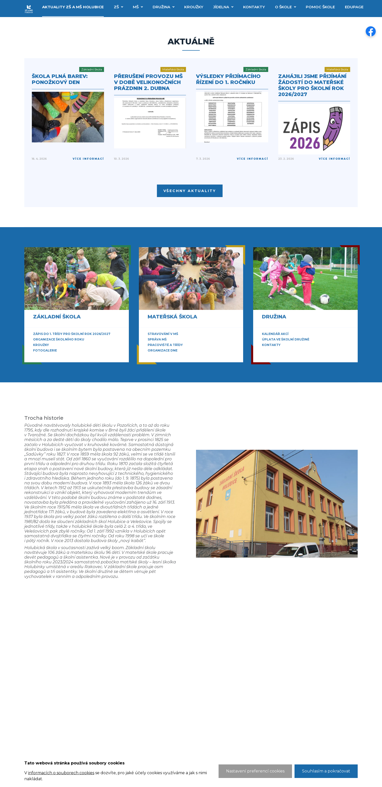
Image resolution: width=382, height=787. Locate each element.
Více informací (88, 158)
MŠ (136, 7)
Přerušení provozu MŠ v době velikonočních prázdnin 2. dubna (148, 82)
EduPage (354, 7)
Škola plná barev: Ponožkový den (60, 79)
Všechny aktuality (189, 191)
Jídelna (221, 7)
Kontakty (254, 7)
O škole (283, 7)
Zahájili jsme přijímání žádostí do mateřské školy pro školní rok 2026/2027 (312, 85)
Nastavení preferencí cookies (255, 771)
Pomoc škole (320, 7)
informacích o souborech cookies (61, 772)
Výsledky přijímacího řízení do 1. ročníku (228, 79)
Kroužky (193, 7)
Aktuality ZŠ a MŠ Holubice (73, 7)
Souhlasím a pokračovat (326, 771)
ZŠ (116, 7)
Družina (161, 7)
